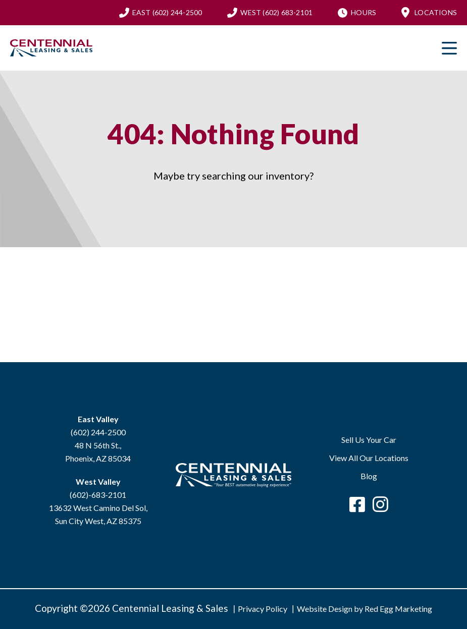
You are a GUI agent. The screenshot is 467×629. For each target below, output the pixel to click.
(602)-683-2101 (98, 494)
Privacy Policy (262, 608)
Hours (363, 12)
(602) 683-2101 (276, 12)
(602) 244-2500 (167, 12)
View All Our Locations (368, 458)
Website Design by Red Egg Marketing (364, 608)
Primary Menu (449, 47)
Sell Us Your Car (368, 439)
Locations (435, 12)
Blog (368, 476)
